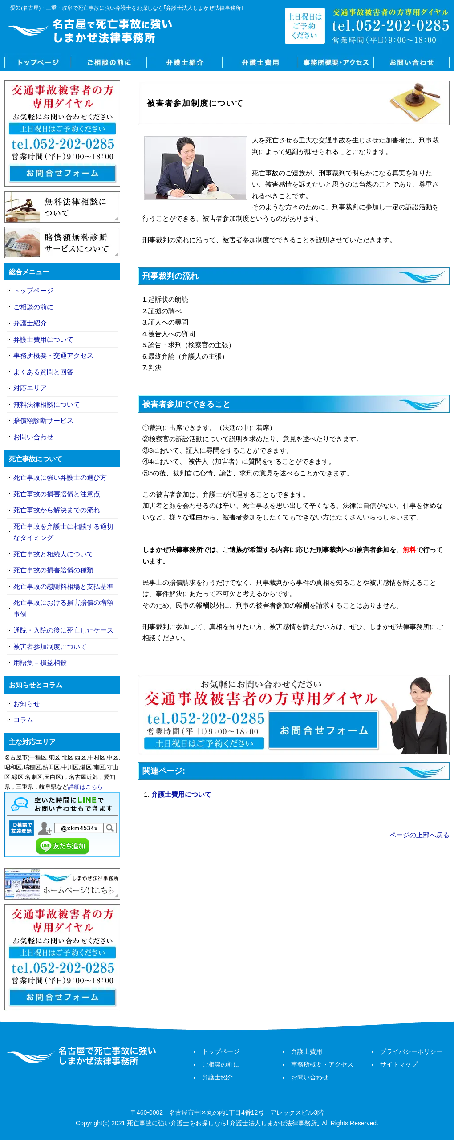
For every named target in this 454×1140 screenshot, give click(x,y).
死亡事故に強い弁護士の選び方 (60, 477)
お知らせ (26, 703)
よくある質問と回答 (43, 372)
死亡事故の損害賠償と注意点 (56, 494)
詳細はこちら (85, 786)
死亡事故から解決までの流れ (56, 510)
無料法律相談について (46, 404)
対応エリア (30, 388)
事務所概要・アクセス (336, 62)
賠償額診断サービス (43, 420)
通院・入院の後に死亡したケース (63, 630)
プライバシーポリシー (411, 1051)
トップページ (37, 62)
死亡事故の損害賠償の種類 (53, 570)
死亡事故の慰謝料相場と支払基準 (63, 586)
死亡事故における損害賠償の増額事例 (63, 608)
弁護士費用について (181, 794)
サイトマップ (399, 1064)
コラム (23, 719)
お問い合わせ (412, 62)
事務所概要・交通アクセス (53, 355)
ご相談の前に (109, 62)
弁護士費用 (260, 62)
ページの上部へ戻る (419, 835)
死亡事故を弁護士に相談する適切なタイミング (63, 532)
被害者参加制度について (50, 646)
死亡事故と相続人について (53, 554)
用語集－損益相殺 (40, 662)
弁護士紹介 (185, 62)
